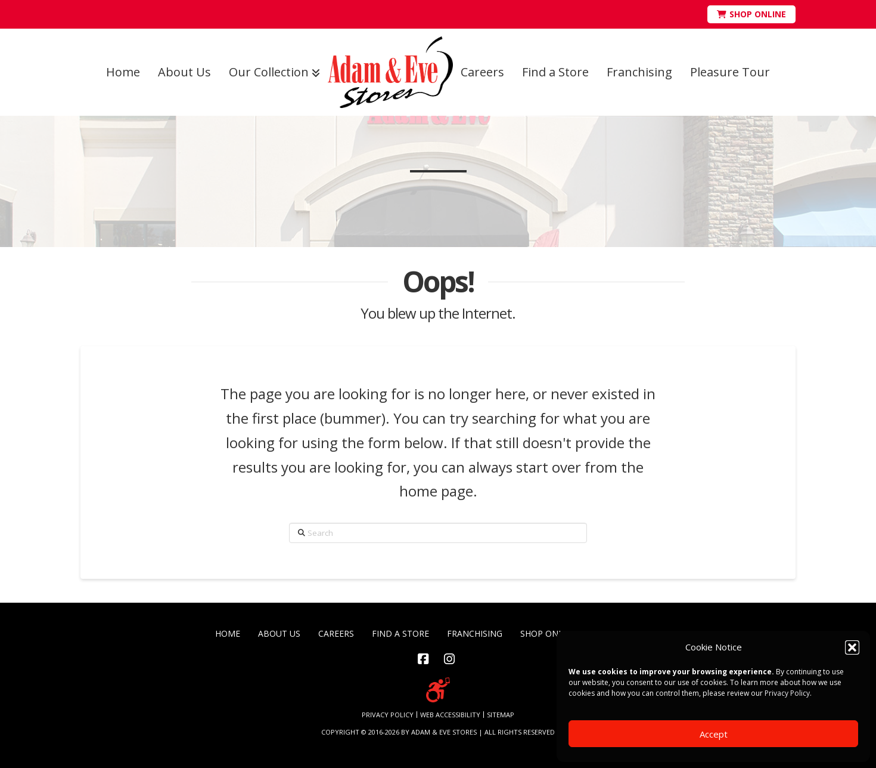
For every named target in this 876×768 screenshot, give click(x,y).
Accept (714, 734)
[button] (852, 647)
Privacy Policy (787, 693)
